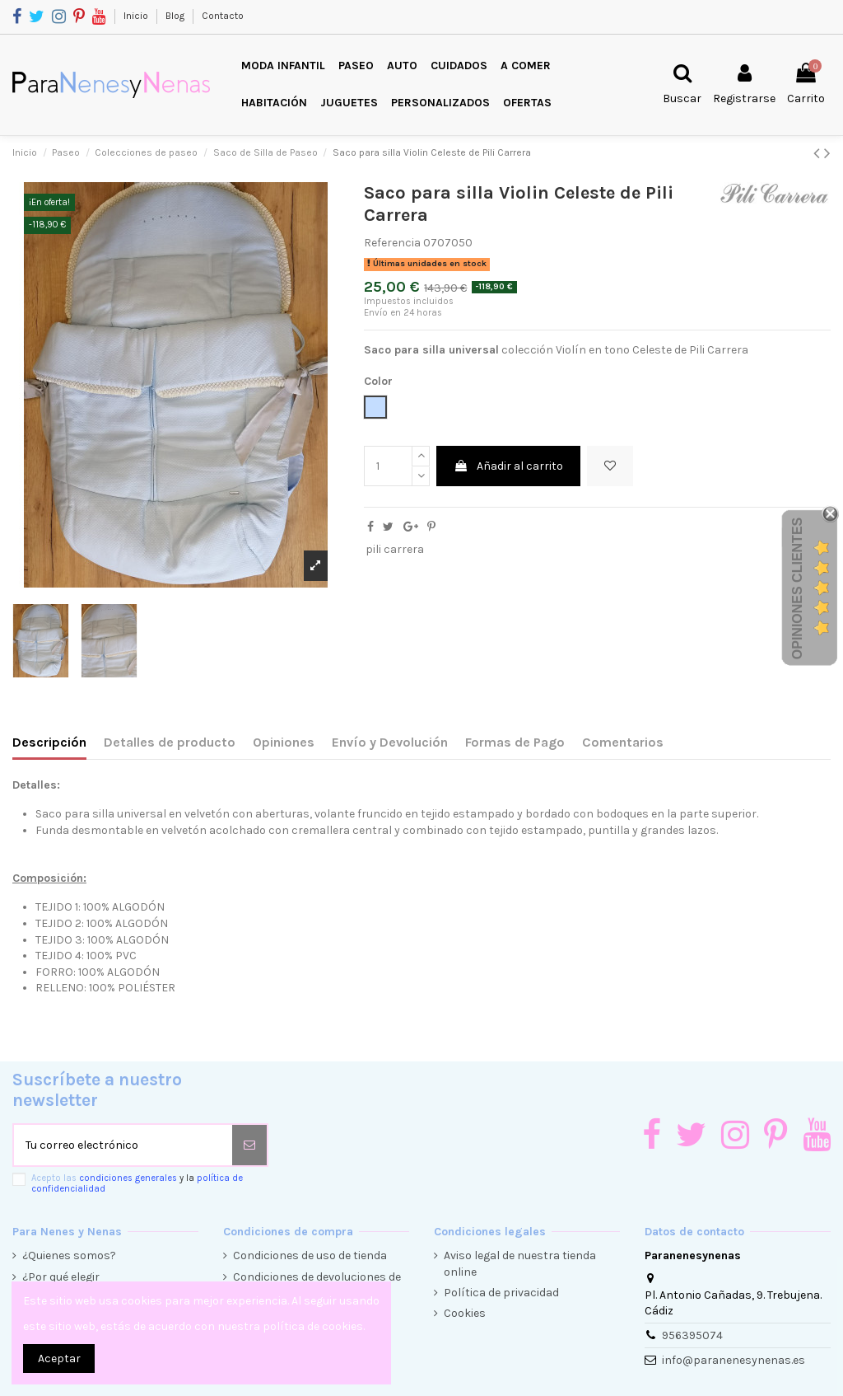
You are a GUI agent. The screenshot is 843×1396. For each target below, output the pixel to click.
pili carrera (395, 549)
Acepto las (137, 1183)
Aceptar (59, 1358)
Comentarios (623, 742)
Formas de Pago (515, 742)
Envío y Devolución (390, 742)
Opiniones (283, 742)
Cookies (465, 1313)
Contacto (223, 15)
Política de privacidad (501, 1293)
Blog (176, 15)
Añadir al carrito (508, 466)
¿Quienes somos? (69, 1255)
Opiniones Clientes (797, 588)
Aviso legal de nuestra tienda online (520, 1263)
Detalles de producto (169, 742)
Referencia (392, 243)
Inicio (137, 15)
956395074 (692, 1335)
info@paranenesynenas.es (733, 1360)
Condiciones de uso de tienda (310, 1255)
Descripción (49, 742)
